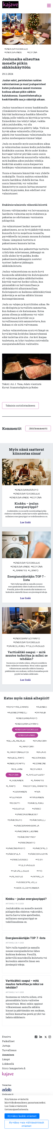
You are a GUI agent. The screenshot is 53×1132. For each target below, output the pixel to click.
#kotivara (36, 769)
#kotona (32, 52)
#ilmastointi (26, 746)
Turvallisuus (9, 1050)
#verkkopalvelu (26, 882)
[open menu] (49, 5)
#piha (37, 791)
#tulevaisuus (35, 646)
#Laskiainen (16, 780)
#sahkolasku (16, 646)
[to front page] (10, 4)
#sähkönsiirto (26, 842)
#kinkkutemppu (16, 763)
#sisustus (18, 808)
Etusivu (6, 1036)
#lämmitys (20, 570)
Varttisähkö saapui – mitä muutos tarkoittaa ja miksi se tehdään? (24, 984)
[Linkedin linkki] (40, 1053)
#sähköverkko (19, 859)
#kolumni (16, 769)
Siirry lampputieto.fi (13, 1068)
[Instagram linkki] (49, 1053)
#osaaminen (20, 791)
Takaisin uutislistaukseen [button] (20, 405)
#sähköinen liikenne (26, 831)
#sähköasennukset (26, 814)
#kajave (41, 752)
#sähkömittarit (26, 837)
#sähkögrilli (38, 820)
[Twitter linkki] (45, 1053)
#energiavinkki (13, 52)
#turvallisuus (20, 871)
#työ (39, 871)
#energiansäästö (26, 490)
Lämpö (6, 1059)
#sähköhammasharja (26, 825)
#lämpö (33, 570)
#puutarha (15, 797)
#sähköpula (13, 854)
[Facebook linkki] (36, 1053)
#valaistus (16, 876)
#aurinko (41, 707)
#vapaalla (37, 876)
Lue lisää (25, 522)
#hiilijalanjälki (15, 741)
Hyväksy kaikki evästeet (21, 1115)
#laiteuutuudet (35, 774)
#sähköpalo (40, 848)
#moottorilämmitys (35, 786)
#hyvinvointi (40, 741)
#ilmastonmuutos (18, 752)
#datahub (40, 712)
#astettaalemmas (17, 707)
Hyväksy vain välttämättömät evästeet (26, 1124)
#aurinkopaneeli (17, 712)
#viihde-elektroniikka (26, 888)
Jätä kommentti (38, 428)
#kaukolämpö (15, 757)
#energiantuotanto (26, 638)
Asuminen (8, 1054)
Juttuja (6, 1045)
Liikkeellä (8, 1063)
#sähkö (36, 808)
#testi (39, 859)
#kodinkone (39, 763)
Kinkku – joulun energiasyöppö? (26, 899)
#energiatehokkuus (16, 49)
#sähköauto (14, 820)
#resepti (14, 803)
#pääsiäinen (37, 797)
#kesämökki (39, 757)
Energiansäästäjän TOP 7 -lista (25, 938)
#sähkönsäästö (15, 848)
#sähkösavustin (37, 854)
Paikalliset (8, 1041)
